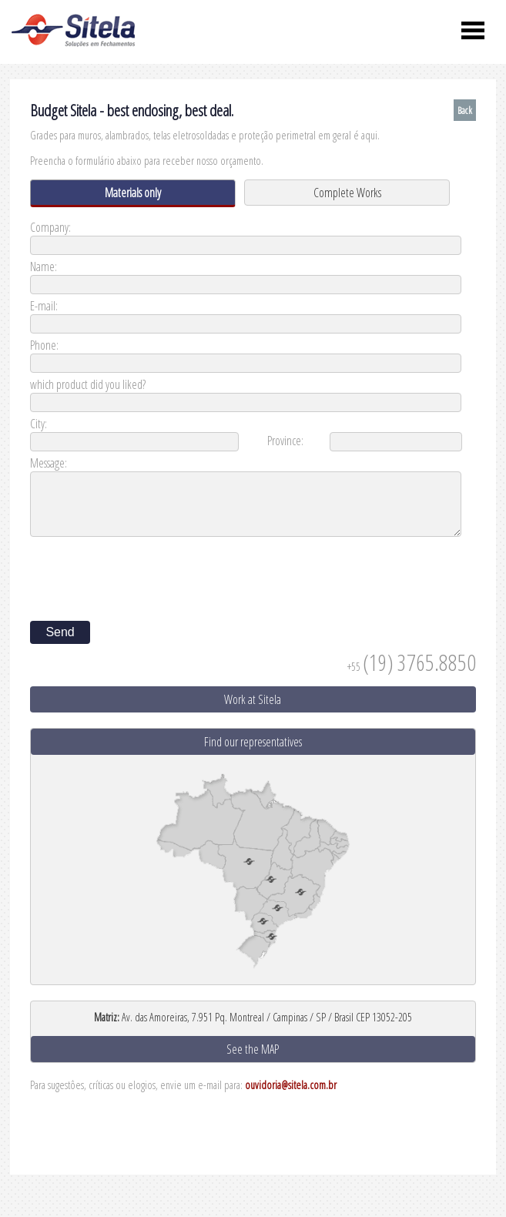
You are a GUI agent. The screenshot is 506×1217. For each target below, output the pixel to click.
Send (59, 632)
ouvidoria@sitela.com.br (291, 1085)
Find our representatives (253, 741)
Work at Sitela (252, 699)
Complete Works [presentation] (347, 192)
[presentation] (147, 574)
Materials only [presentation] (133, 192)
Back (464, 110)
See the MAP (252, 1049)
